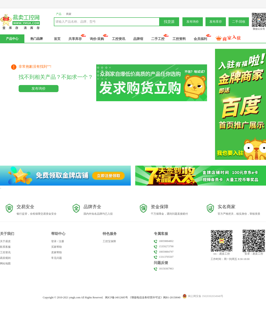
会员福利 (200, 39)
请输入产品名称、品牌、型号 (75, 21)
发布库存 (215, 21)
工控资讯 (118, 39)
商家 (68, 14)
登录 (54, 241)
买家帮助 (56, 246)
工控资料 (179, 39)
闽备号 (116, 297)
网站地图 (5, 263)
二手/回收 (238, 21)
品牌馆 (138, 39)
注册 (61, 241)
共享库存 (75, 39)
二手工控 (157, 39)
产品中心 (12, 38)
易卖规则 (5, 258)
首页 (57, 39)
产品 (58, 14)
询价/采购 (97, 39)
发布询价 (192, 21)
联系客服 (5, 246)
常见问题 (56, 258)
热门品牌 (36, 38)
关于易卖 (5, 241)
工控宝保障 (109, 241)
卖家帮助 (56, 252)
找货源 (169, 22)
